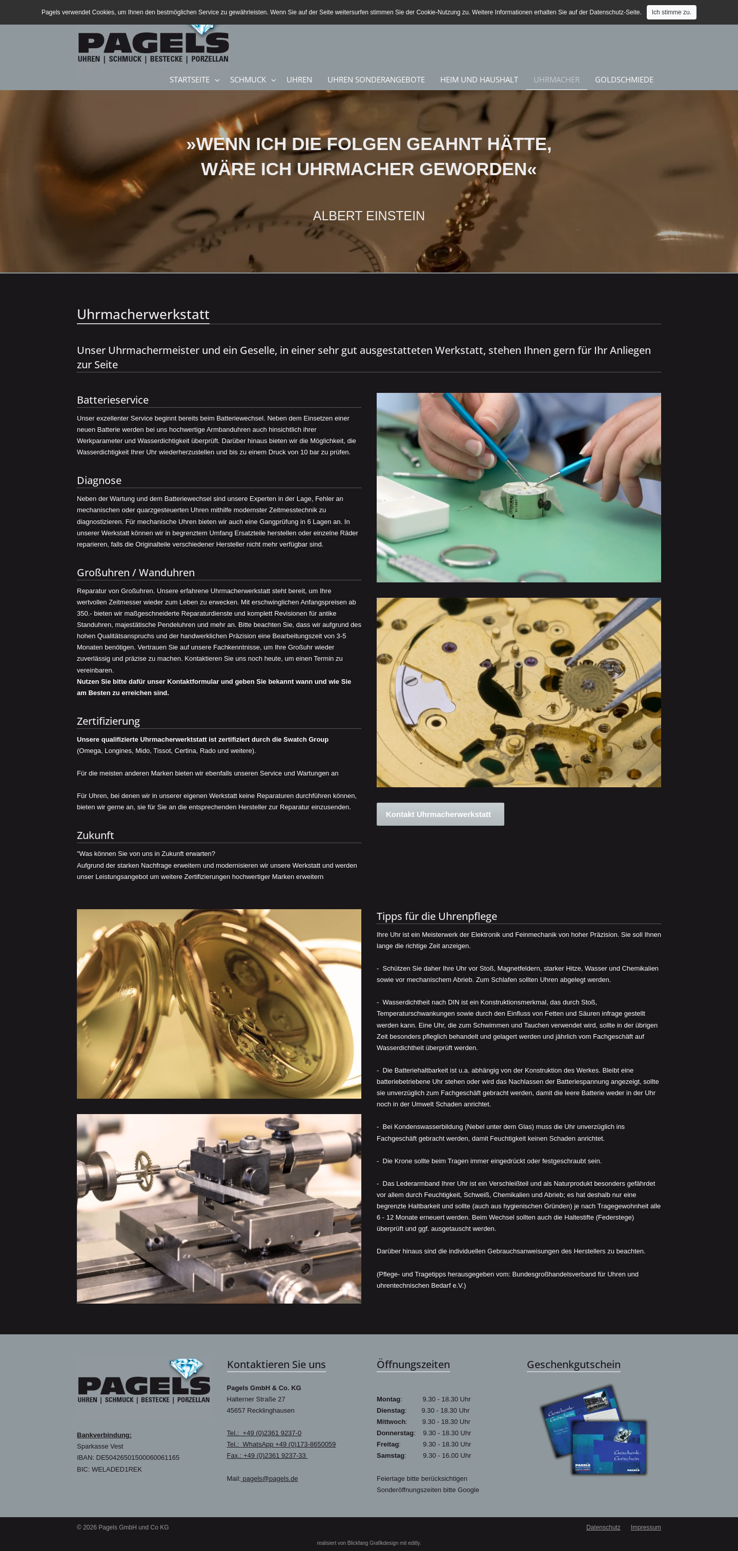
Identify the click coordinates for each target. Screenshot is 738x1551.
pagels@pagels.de (269, 1478)
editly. (414, 1543)
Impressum (646, 1527)
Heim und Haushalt (479, 79)
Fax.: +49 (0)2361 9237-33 (267, 1455)
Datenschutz (603, 1527)
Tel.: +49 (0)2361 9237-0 (264, 1433)
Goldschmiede (624, 79)
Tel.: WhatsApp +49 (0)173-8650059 (281, 1444)
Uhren (299, 79)
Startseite (190, 79)
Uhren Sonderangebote (376, 79)
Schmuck (248, 79)
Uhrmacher (557, 79)
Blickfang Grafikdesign (373, 1543)
